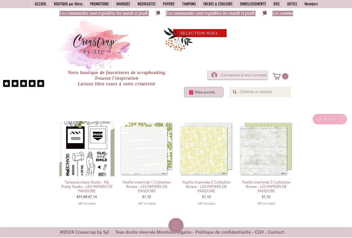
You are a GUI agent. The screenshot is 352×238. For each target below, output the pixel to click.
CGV (259, 232)
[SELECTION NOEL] (200, 33)
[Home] (176, 225)
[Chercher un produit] (259, 92)
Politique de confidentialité (223, 232)
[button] (280, 76)
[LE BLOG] (329, 119)
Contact (276, 232)
